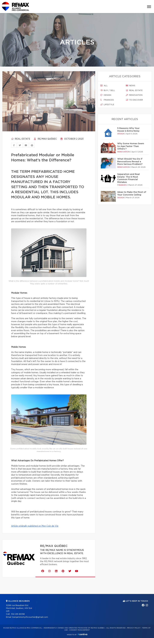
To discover (134, 100)
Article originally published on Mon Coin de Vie (34, 526)
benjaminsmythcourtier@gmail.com (30, 617)
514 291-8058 (18, 614)
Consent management (79, 630)
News (130, 86)
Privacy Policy (133, 628)
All (104, 86)
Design (105, 95)
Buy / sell (107, 90)
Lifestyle (107, 105)
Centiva (82, 634)
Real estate (20, 139)
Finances (107, 100)
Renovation (134, 95)
